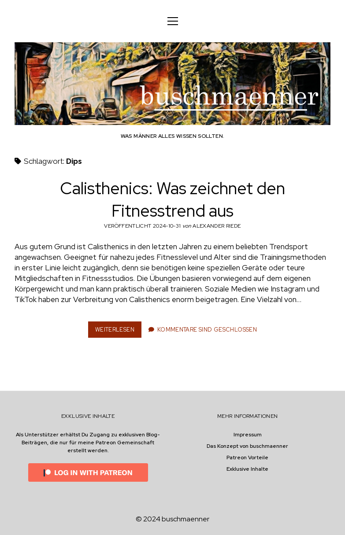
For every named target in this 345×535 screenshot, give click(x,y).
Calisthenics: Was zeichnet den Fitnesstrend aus (172, 199)
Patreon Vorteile (247, 457)
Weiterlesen (117, 331)
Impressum (248, 434)
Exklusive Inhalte (247, 468)
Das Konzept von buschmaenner (247, 446)
